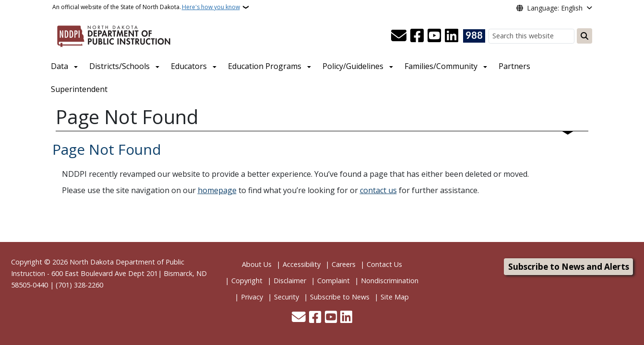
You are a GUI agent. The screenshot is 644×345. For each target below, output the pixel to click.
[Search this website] (531, 36)
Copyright (246, 280)
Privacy (252, 296)
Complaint (333, 280)
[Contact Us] (398, 36)
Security (286, 296)
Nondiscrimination (389, 280)
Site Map (395, 296)
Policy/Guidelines (352, 66)
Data (59, 66)
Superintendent (79, 89)
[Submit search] (584, 36)
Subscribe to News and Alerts (568, 266)
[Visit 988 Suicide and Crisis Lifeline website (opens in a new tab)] (474, 36)
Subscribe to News (340, 296)
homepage (217, 190)
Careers (344, 264)
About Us (257, 264)
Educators (189, 66)
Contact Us (384, 264)
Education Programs (264, 66)
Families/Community (441, 66)
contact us (378, 190)
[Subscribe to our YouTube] (434, 36)
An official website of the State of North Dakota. (146, 7)
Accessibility (302, 264)
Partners (514, 66)
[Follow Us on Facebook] (417, 36)
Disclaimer (290, 280)
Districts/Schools (119, 66)
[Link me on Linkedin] (451, 36)
